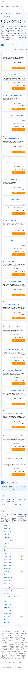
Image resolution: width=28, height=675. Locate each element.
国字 (5, 619)
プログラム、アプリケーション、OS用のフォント (13, 600)
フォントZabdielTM (9, 220)
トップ (21, 6)
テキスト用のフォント (10, 590)
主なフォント (7, 550)
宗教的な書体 (7, 613)
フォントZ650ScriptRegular (12, 95)
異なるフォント (8, 559)
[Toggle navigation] (3, 2)
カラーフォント (8, 622)
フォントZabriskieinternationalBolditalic (14, 435)
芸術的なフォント (9, 581)
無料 (2, 6)
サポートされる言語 (20, 10)
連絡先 (20, 662)
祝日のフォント (8, 556)
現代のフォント (8, 568)
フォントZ (6, 54)
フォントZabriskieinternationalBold (12, 412)
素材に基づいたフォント (10, 607)
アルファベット (9, 10)
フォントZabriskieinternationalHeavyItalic (14, 458)
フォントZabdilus (9, 241)
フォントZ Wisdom (9, 75)
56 (13, 45)
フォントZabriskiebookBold (12, 281)
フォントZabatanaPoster (11, 179)
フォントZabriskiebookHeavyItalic (12, 326)
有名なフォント (8, 538)
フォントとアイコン (9, 587)
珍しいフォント (8, 544)
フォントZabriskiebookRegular (13, 390)
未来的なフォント (9, 578)
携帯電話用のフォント (10, 593)
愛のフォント (7, 616)
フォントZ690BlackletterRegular (11, 137)
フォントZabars (8, 159)
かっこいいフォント (9, 541)
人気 (2, 10)
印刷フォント (7, 553)
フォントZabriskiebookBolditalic (11, 303)
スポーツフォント (9, 571)
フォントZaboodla (9, 261)
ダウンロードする (18, 68)
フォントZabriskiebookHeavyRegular (13, 348)
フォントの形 (7, 610)
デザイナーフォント (9, 534)
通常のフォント (8, 547)
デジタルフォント (9, 584)
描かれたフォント (9, 562)
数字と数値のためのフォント (11, 596)
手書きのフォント (9, 565)
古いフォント (7, 574)
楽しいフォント (8, 528)
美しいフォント (8, 525)
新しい (15, 6)
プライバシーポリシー (12, 662)
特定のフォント (8, 604)
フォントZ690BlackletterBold (13, 116)
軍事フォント (7, 531)
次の (17, 45)
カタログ (8, 6)
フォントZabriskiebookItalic (12, 370)
